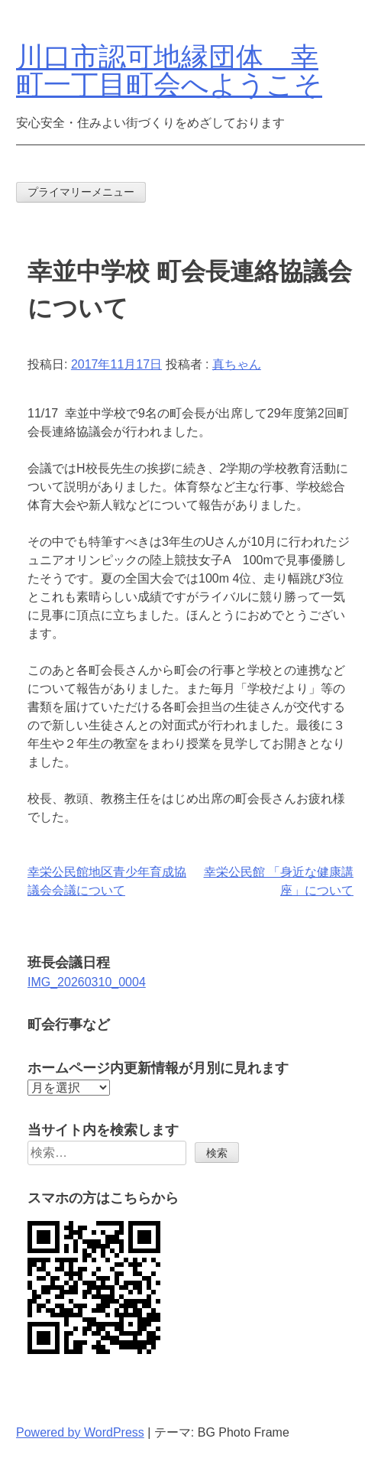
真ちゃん (236, 364)
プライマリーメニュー (80, 192)
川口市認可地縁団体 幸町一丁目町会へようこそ (169, 70)
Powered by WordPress (80, 1432)
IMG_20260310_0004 (86, 982)
